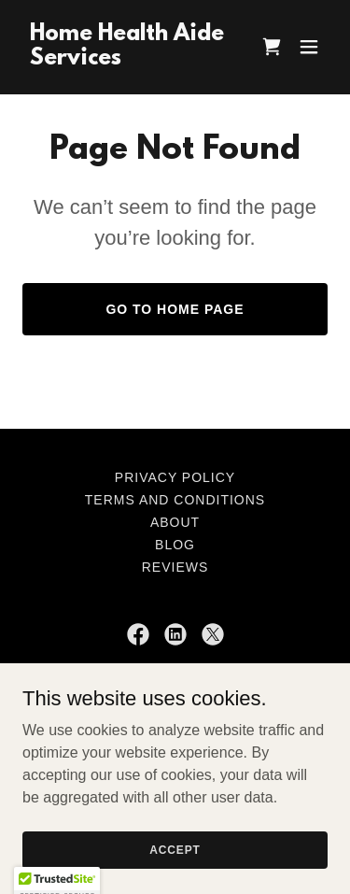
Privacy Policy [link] (175, 477)
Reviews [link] (175, 567)
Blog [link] (175, 544)
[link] (129, 59)
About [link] (175, 522)
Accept (174, 849)
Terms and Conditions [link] (175, 499)
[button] (309, 46)
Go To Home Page (174, 309)
